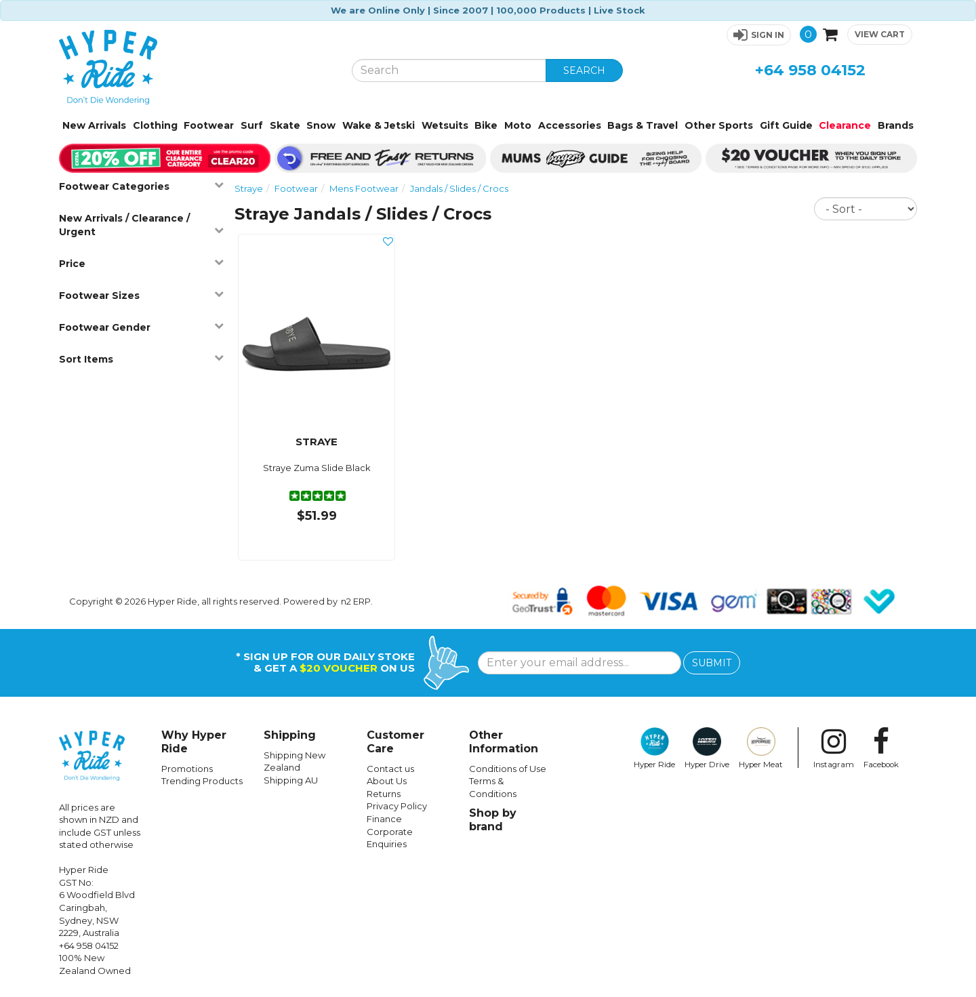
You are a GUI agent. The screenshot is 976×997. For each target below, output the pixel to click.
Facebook (881, 748)
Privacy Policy (397, 805)
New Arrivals (94, 125)
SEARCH (584, 70)
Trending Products (202, 780)
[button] (759, 34)
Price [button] (141, 263)
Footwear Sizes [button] (141, 295)
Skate (285, 125)
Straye (249, 188)
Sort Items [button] (141, 358)
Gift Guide (786, 125)
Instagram (833, 748)
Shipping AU (291, 780)
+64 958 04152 (810, 70)
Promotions (187, 768)
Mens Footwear (364, 188)
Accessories (569, 125)
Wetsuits (445, 125)
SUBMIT (711, 663)
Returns (384, 793)
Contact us (390, 768)
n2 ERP (356, 601)
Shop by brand (492, 820)
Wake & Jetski (378, 125)
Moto (517, 125)
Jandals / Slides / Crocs (459, 188)
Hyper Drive (707, 748)
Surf (252, 125)
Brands (896, 125)
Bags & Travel (642, 125)
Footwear (209, 125)
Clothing (155, 125)
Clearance (845, 125)
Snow (321, 125)
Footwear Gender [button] (141, 327)
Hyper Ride (654, 748)
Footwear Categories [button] (141, 186)
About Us (387, 780)
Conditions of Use (507, 768)
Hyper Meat (761, 748)
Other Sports (719, 125)
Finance (384, 818)
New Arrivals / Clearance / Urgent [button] (141, 225)
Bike (485, 125)
